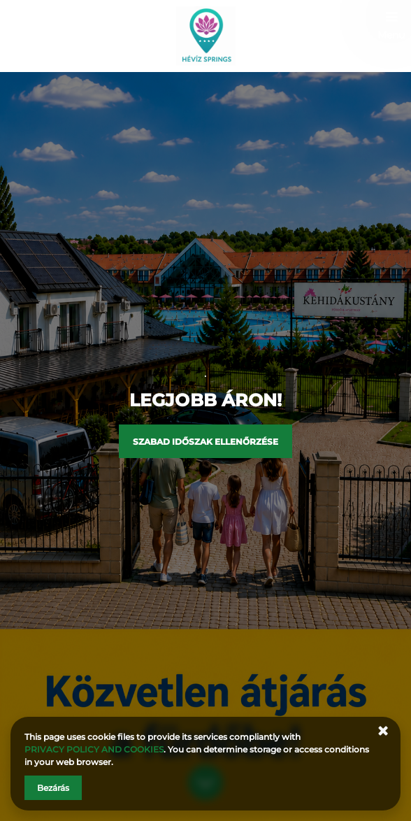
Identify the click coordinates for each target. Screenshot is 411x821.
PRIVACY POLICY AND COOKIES (94, 749)
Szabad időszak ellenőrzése (205, 441)
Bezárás (53, 788)
